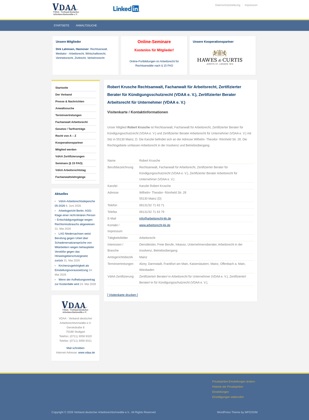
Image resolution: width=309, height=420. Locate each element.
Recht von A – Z (65, 135)
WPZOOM (251, 412)
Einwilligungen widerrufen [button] (228, 397)
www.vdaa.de (86, 352)
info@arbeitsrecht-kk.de (155, 218)
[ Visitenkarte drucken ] (122, 295)
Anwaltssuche (86, 25)
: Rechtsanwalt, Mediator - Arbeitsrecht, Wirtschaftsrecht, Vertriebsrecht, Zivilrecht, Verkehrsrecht (82, 53)
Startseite (61, 25)
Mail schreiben (76, 348)
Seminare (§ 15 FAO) (68, 163)
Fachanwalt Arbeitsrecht (71, 122)
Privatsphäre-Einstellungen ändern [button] (233, 381)
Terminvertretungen (68, 115)
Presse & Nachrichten (69, 101)
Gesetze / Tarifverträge (70, 128)
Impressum (251, 5)
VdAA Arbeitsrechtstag (70, 170)
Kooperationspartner (69, 142)
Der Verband (63, 94)
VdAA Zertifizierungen (70, 156)
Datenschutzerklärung (227, 5)
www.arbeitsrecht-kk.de (154, 225)
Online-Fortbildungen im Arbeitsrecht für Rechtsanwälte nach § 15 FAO (154, 63)
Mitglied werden (65, 149)
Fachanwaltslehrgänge (70, 177)
